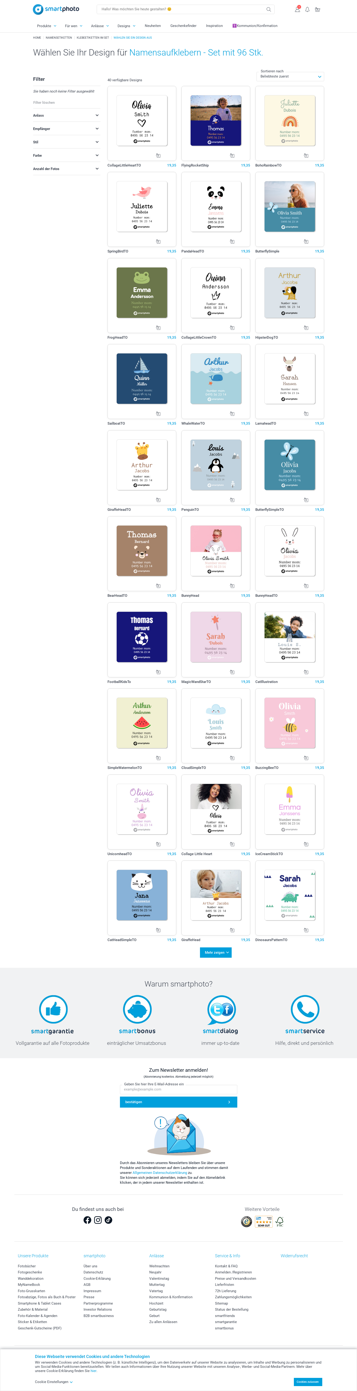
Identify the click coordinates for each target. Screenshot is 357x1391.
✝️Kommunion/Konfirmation (254, 26)
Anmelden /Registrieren (233, 1271)
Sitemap (221, 1302)
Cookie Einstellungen (54, 1382)
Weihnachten (159, 1264)
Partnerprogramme (98, 1302)
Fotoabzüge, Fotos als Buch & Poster (47, 1296)
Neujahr (155, 1271)
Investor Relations (98, 1308)
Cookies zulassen (308, 1382)
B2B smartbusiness (99, 1314)
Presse (89, 1296)
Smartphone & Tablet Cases (39, 1302)
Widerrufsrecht (294, 1254)
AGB (87, 1283)
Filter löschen (44, 102)
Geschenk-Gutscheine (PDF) (39, 1326)
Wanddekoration (30, 1277)
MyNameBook (29, 1283)
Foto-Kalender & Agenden (37, 1314)
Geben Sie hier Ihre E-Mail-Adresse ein (154, 1083)
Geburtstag (157, 1308)
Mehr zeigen (214, 952)
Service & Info (227, 1254)
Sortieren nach (272, 71)
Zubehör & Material (33, 1308)
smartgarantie (226, 1320)
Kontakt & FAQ (226, 1264)
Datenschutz (93, 1271)
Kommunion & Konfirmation (170, 1296)
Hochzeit (156, 1302)
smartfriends (225, 1314)
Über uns (90, 1264)
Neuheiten (153, 26)
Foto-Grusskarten (31, 1289)
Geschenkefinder (183, 26)
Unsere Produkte (33, 1254)
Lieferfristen (224, 1283)
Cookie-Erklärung (97, 1277)
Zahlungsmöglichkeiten (233, 1296)
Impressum (92, 1289)
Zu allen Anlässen (163, 1320)
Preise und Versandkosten (235, 1277)
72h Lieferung (225, 1289)
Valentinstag (159, 1277)
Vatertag (156, 1289)
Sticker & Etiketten (32, 1320)
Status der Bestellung (231, 1308)
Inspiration (214, 26)
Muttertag (157, 1283)
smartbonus (224, 1326)
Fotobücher (27, 1264)
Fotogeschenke (30, 1271)
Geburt (154, 1314)
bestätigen (133, 1100)
